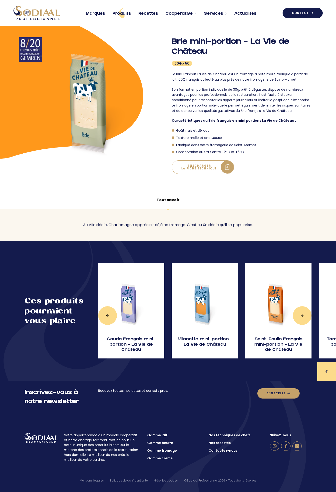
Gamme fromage (162, 450)
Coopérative (180, 12)
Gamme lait (157, 435)
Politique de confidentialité (129, 480)
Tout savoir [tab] (168, 200)
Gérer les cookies (166, 480)
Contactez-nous (223, 450)
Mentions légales (92, 480)
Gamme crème (160, 458)
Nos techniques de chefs (230, 435)
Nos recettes (220, 442)
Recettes (148, 12)
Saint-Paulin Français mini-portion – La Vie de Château (278, 344)
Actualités (245, 12)
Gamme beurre (160, 442)
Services (215, 12)
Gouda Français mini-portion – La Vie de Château (131, 344)
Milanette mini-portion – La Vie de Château (205, 342)
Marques (95, 12)
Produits (121, 13)
